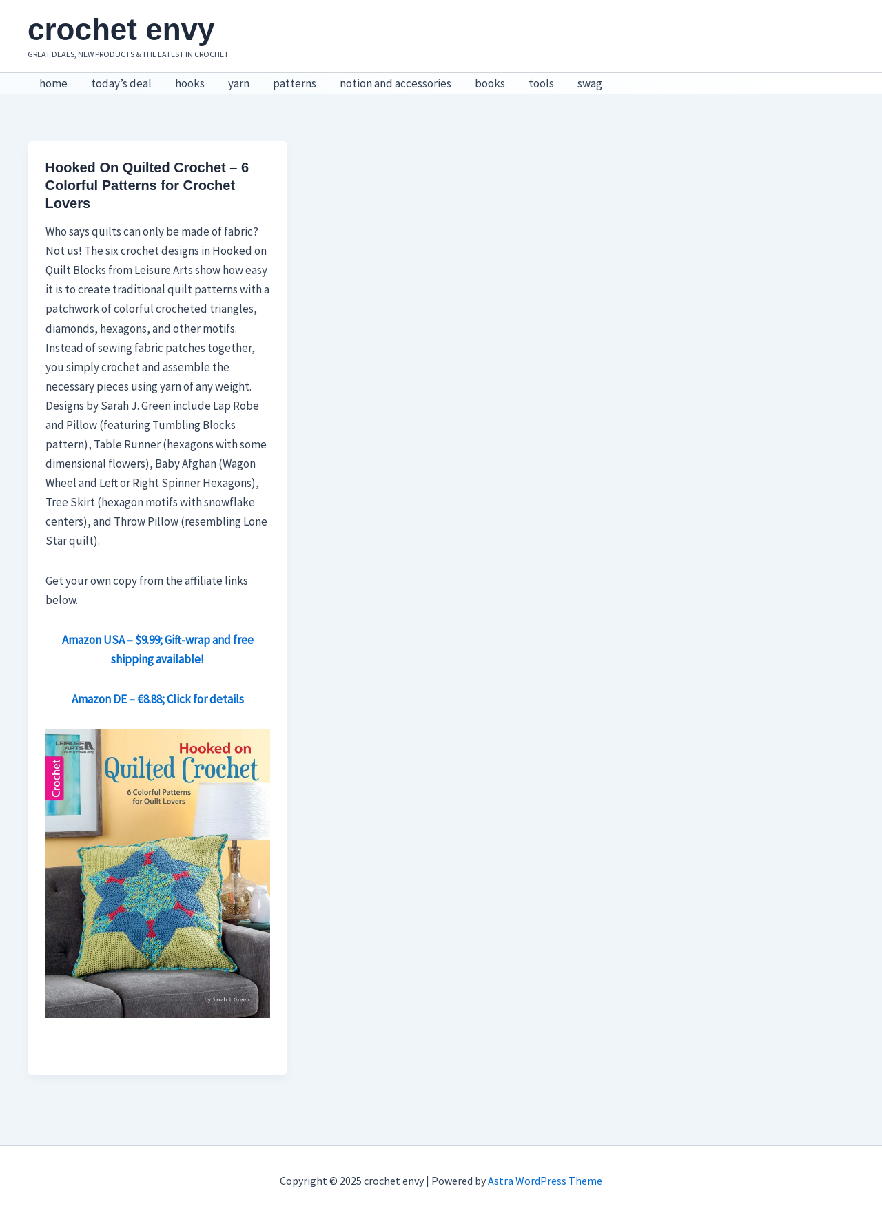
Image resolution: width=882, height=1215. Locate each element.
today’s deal (121, 83)
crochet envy (121, 29)
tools (541, 83)
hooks (190, 83)
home (53, 83)
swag (589, 83)
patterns (294, 83)
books (490, 83)
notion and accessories (395, 83)
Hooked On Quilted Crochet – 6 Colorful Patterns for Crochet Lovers (147, 185)
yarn (238, 83)
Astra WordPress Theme (545, 1180)
